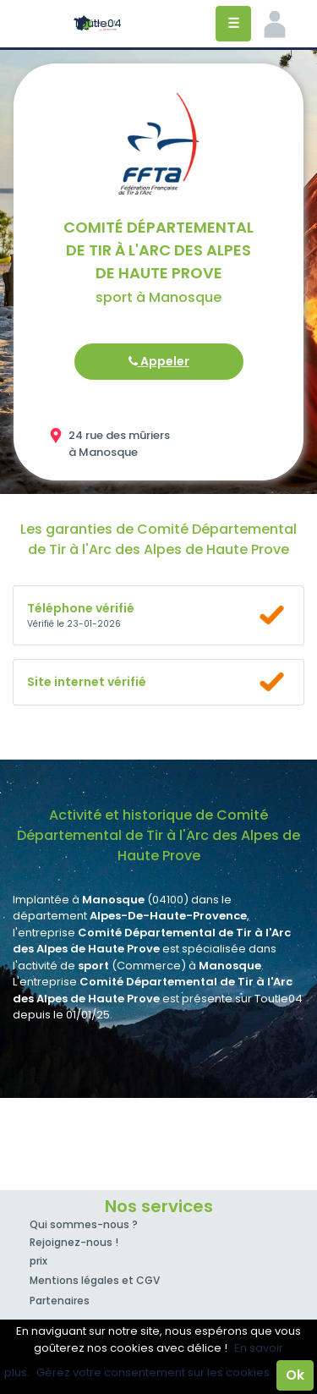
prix (38, 1261)
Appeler (158, 361)
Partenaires (60, 1300)
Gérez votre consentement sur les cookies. (154, 1372)
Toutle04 (98, 23)
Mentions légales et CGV (95, 1280)
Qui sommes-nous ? (84, 1224)
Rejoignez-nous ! (74, 1242)
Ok (295, 1375)
